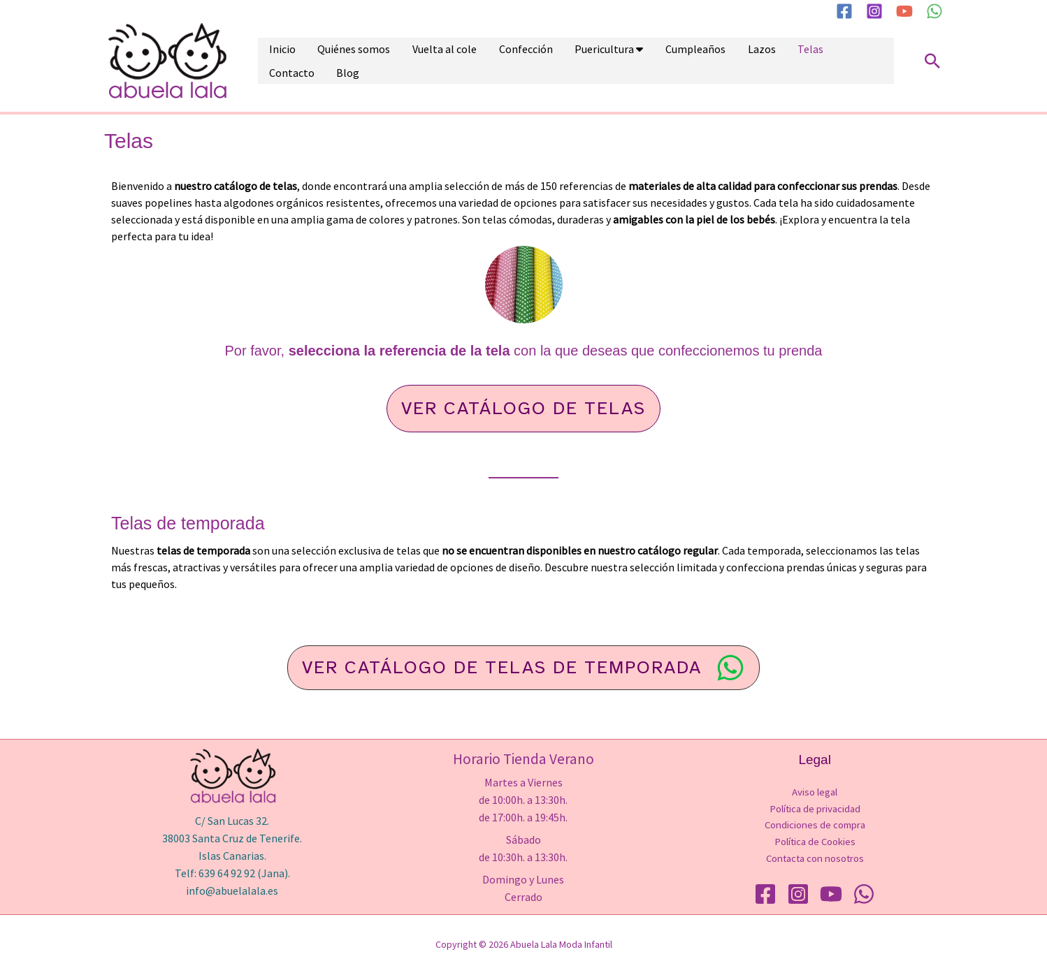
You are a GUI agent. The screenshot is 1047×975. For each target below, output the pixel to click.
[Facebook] (844, 11)
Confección (497, 61)
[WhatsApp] (934, 11)
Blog (847, 61)
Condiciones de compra (814, 825)
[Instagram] (874, 11)
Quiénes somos (341, 61)
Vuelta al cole (424, 61)
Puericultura (568, 61)
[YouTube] (904, 11)
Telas (750, 61)
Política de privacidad (814, 808)
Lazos (709, 61)
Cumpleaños (651, 61)
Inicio (278, 61)
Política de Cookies (815, 842)
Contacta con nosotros (815, 858)
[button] (932, 60)
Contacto (799, 61)
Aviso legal (814, 791)
